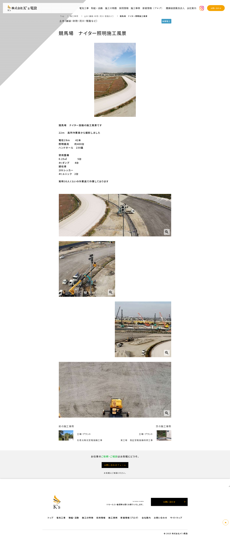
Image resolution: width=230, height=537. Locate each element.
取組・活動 (74, 517)
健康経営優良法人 (175, 8)
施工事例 (74, 16)
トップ (51, 517)
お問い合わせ (160, 517)
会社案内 (146, 517)
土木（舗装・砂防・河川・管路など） (99, 16)
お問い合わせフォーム (115, 465)
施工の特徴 (87, 517)
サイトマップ (176, 517)
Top (62, 16)
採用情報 (101, 517)
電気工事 (61, 517)
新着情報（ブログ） (153, 8)
